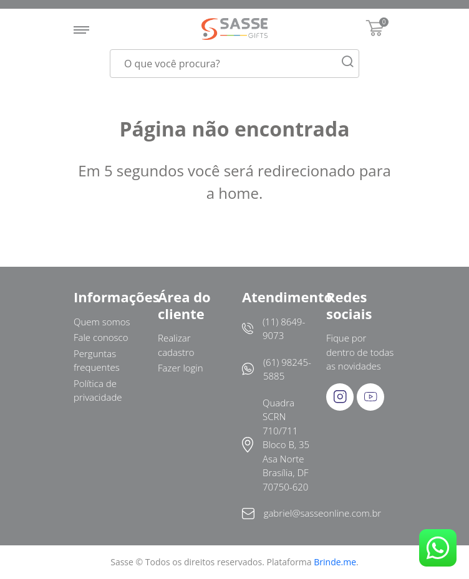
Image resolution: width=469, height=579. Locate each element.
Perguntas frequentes (97, 360)
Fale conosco (101, 337)
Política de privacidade (98, 390)
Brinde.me (335, 562)
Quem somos (102, 321)
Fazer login (180, 367)
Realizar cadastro (176, 345)
